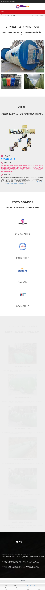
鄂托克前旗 (39, 181)
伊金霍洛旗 (20, 183)
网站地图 (29, 585)
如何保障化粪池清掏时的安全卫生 (22, 397)
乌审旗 (15, 183)
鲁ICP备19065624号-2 (36, 585)
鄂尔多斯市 (37, 15)
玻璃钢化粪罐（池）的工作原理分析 (23, 490)
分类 (28, 588)
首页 (8, 15)
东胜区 (2, 183)
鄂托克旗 (7, 183)
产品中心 (12, 15)
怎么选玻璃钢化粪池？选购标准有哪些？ (22, 522)
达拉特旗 (34, 181)
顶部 (39, 588)
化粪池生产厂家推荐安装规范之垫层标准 (22, 459)
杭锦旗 (11, 183)
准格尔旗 (30, 181)
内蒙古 (32, 15)
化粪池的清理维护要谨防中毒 (22, 366)
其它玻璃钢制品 (17, 15)
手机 (16, 588)
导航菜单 (3, 11)
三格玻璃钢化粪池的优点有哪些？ (22, 428)
